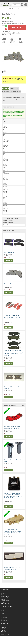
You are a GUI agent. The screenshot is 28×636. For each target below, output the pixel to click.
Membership (3, 631)
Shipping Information (5, 594)
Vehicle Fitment (14, 88)
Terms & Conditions (5, 603)
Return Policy (3, 593)
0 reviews (10, 33)
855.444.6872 (10, 1)
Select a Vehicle (8, 78)
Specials (3, 618)
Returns (2, 610)
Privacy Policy (3, 602)
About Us (3, 599)
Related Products (16, 91)
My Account (3, 625)
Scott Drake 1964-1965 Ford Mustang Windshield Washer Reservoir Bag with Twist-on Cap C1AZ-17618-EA (13, 495)
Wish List (3, 628)
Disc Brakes (12, 8)
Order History (3, 627)
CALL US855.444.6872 (21, 42)
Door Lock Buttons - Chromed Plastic (12, 460)
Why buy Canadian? (5, 597)
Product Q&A (5, 91)
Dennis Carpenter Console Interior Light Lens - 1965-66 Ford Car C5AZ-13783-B (12, 567)
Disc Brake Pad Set (9, 252)
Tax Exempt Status (5, 596)
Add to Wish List (6, 35)
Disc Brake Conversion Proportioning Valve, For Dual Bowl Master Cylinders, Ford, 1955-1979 (12, 532)
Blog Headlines (4, 620)
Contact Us (17, 1)
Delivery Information (5, 600)
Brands (2, 616)
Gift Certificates (4, 617)
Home (3, 8)
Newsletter (3, 630)
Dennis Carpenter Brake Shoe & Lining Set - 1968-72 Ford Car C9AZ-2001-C (13, 317)
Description (5, 88)
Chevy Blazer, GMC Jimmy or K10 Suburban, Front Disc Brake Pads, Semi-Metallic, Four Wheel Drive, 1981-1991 (13, 353)
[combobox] (14, 225)
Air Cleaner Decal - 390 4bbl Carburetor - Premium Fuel (12, 427)
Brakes (7, 8)
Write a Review (17, 33)
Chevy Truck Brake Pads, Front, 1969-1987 (12, 387)
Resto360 (3, 592)
